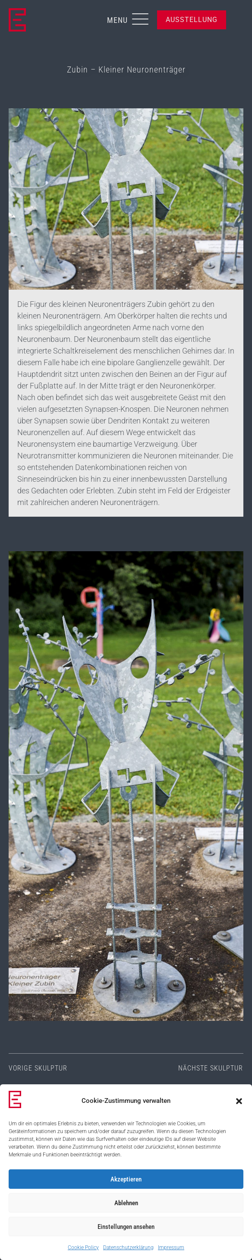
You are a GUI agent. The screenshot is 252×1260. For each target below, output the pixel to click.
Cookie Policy (83, 1247)
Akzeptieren (126, 1179)
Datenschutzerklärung (128, 1247)
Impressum (171, 1247)
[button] (239, 1101)
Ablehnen (126, 1203)
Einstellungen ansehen (126, 1227)
